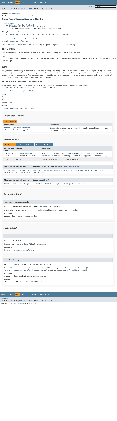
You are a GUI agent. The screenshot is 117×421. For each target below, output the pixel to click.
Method (29, 8)
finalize (21, 184)
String (7, 155)
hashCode (39, 184)
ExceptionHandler (52, 34)
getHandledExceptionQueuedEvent (18, 170)
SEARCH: (92, 6)
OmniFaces (19, 303)
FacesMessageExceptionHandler (17, 128)
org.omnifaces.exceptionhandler (22, 16)
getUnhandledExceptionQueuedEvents (91, 170)
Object (46, 180)
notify (48, 184)
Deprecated (34, 2)
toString (66, 184)
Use (22, 2)
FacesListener (8, 34)
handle (18, 159)
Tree (27, 2)
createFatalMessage (24, 153)
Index (42, 2)
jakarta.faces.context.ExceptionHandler (20, 25)
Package (11, 2)
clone (6, 184)
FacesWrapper (38, 34)
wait (73, 184)
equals (13, 184)
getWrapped (8, 172)
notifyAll (57, 184)
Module (3, 2)
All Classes (5, 6)
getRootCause (68, 170)
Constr (22, 8)
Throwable (21, 155)
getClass (30, 184)
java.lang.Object (8, 23)
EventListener (67, 34)
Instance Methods (25, 145)
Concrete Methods (43, 145)
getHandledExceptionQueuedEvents (47, 170)
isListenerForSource (23, 172)
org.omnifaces (14, 13)
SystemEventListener (23, 34)
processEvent (39, 172)
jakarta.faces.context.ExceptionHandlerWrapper (27, 27)
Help (47, 2)
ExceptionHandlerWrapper (19, 41)
